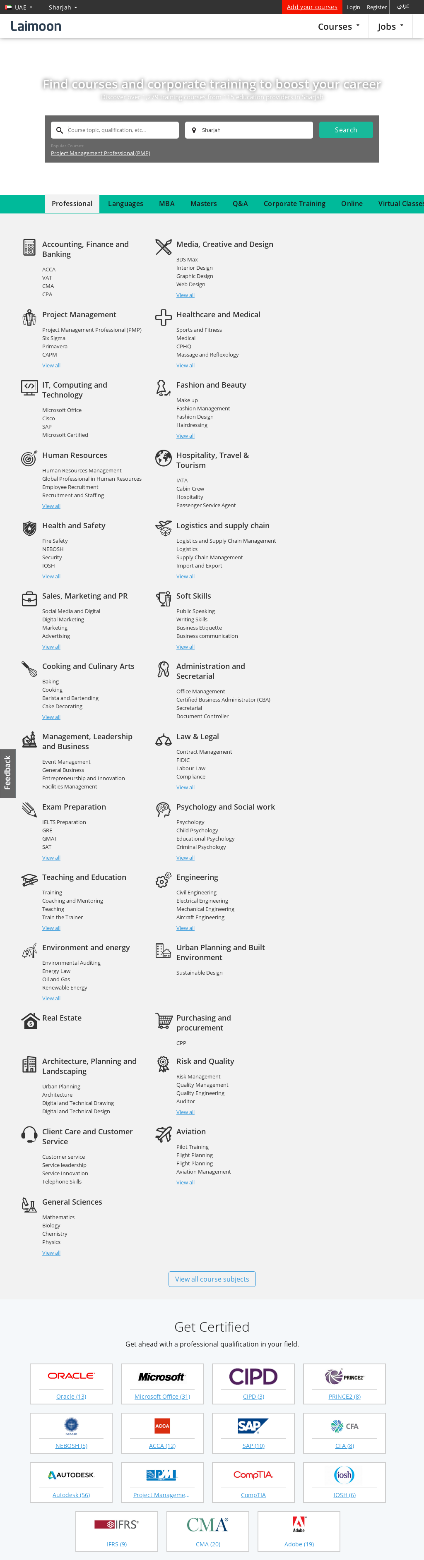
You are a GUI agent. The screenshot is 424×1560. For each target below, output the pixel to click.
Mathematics (192, 925)
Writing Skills (325, 508)
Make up (321, 339)
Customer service (331, 854)
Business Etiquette (333, 516)
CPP (315, 801)
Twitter (113, 1507)
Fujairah (217, 1333)
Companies (102, 1397)
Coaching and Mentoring (72, 729)
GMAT (183, 667)
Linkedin (130, 1507)
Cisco (182, 358)
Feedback (8, 773)
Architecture (57, 863)
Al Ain (309, 1321)
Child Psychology (331, 659)
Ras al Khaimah (39, 1333)
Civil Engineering (196, 721)
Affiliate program (290, 1451)
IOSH (316, 444)
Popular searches (166, 1383)
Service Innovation (333, 871)
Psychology (324, 650)
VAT (47, 277)
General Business (331, 588)
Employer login (163, 1424)
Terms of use (396, 1543)
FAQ (22, 1411)
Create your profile (168, 1410)
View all (51, 305)
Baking (50, 570)
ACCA (48, 269)
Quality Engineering (200, 861)
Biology (185, 933)
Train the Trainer (62, 746)
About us (28, 1397)
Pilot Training (58, 925)
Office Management (200, 580)
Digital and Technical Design (76, 879)
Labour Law (56, 667)
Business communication (341, 525)
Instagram (147, 1507)
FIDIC (48, 659)
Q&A (240, 203)
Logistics (52, 508)
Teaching (53, 737)
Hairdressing (325, 364)
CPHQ (49, 356)
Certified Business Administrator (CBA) (223, 588)
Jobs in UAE (102, 1383)
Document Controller (202, 605)
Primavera (322, 276)
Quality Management (202, 853)
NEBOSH (321, 428)
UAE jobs (99, 1424)
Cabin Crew (190, 438)
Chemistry (188, 941)
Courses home (231, 1383)
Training (52, 721)
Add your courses (312, 7)
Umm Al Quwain (324, 1333)
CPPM (317, 809)
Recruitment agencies (171, 1397)
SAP (181, 366)
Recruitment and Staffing (73, 444)
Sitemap (27, 1424)
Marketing (188, 516)
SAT (180, 675)
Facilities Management (337, 605)
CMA (48, 286)
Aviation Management (69, 950)
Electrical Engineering (202, 729)
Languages (125, 203)
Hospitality (189, 446)
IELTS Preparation (198, 650)
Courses (338, 26)
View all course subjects (212, 987)
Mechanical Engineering (205, 737)
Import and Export (65, 525)
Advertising (190, 525)
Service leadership (332, 863)
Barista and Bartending (70, 587)
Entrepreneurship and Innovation (351, 597)
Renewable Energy (332, 746)
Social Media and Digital (205, 500)
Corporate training (236, 1410)
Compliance (56, 675)
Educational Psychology (339, 667)
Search (346, 129)
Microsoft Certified (199, 374)
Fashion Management (337, 348)
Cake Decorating (62, 595)
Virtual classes (231, 1451)
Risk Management (198, 844)
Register (377, 7)
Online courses (288, 1383)
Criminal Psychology (335, 675)
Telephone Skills (329, 879)
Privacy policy (351, 1543)
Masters (203, 203)
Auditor (185, 869)
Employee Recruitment (70, 436)
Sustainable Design (65, 801)
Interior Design (194, 267)
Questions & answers (239, 1437)
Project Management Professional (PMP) (100, 153)
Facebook (96, 1507)
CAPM (317, 284)
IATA (181, 430)
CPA (47, 294)
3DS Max (187, 259)
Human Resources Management (82, 420)
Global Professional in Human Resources (92, 428)
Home (25, 1383)
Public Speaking (329, 500)
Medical (51, 348)
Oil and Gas (324, 737)
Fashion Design (328, 356)
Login (353, 7)
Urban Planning (61, 854)
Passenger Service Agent (206, 454)
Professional (72, 203)
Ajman (121, 1333)
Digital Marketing (197, 508)
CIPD (276, 1410)
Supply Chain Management (75, 516)
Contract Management (70, 650)
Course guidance (234, 1424)
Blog (22, 1451)
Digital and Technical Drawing (78, 871)
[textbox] (114, 130)
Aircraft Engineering (200, 746)
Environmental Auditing (339, 721)
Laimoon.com (305, 1543)
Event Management (334, 580)
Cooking (52, 578)
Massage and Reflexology (73, 364)
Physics (185, 950)
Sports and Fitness (65, 339)
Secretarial (189, 597)
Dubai (25, 1321)
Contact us (30, 1438)
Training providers (54, 1538)
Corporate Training (294, 203)
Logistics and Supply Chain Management (92, 500)
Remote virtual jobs (113, 1410)
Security (320, 436)
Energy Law (324, 729)
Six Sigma (321, 267)
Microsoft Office (195, 349)
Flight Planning (60, 933)
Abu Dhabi (127, 1321)
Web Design (190, 284)
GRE (181, 659)
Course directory (290, 1437)
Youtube (164, 1507)
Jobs (390, 26)
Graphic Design (194, 276)
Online (352, 203)
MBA (167, 203)
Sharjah (217, 1321)
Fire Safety (323, 420)
